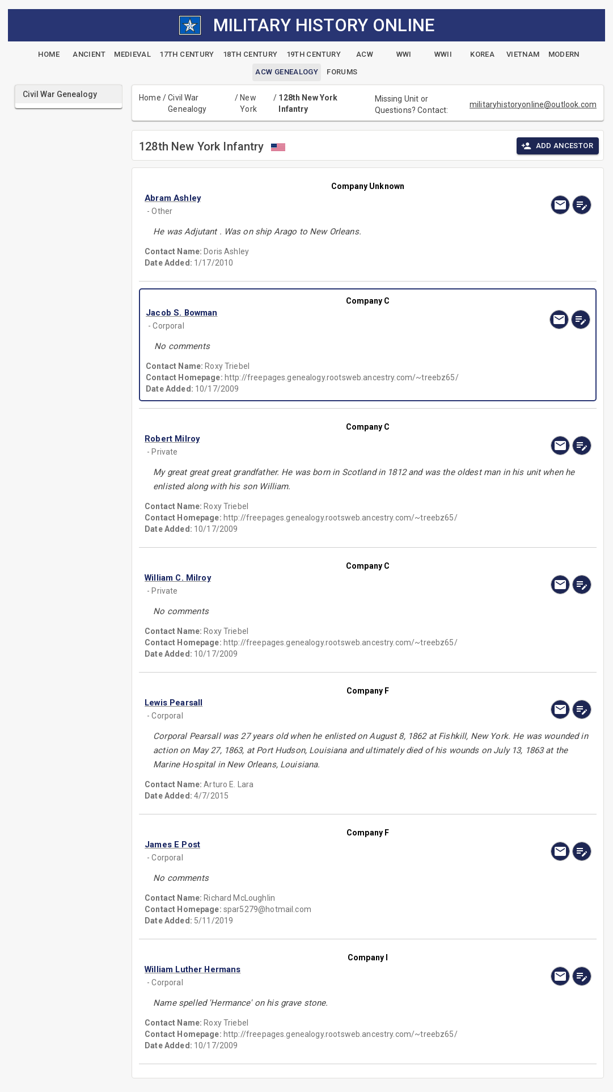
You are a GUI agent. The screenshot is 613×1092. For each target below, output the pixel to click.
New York (248, 103)
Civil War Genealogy (187, 103)
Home (150, 97)
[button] (301, 198)
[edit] (582, 205)
